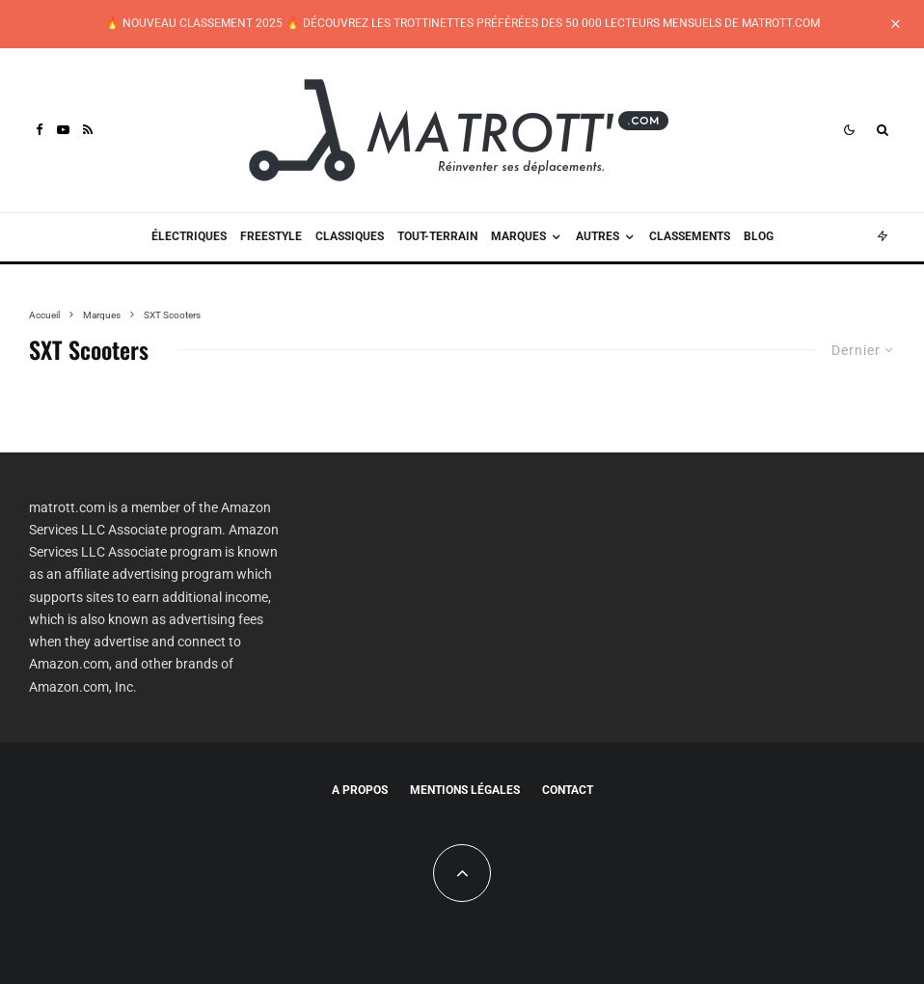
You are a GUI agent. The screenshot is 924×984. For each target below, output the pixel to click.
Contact (567, 790)
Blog (759, 236)
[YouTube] (63, 129)
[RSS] (87, 129)
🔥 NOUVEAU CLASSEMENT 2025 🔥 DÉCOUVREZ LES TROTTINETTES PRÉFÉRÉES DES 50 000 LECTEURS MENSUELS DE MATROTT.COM (462, 23)
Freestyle (271, 236)
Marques (518, 236)
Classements (689, 236)
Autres (597, 236)
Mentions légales (465, 790)
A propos (360, 790)
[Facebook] (39, 129)
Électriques (189, 236)
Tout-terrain (437, 236)
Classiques (349, 236)
